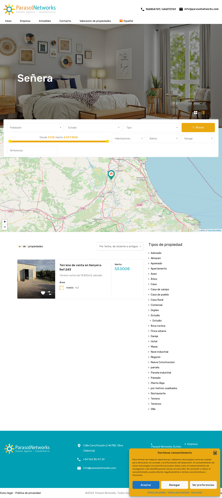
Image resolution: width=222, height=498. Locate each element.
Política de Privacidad (178, 492)
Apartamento (159, 268)
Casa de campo (160, 289)
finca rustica (158, 325)
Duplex (155, 310)
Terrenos (156, 403)
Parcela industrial (161, 372)
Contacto (65, 21)
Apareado (156, 263)
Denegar (174, 485)
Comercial (156, 305)
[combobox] (35, 127)
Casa (154, 284)
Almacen (156, 258)
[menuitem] (126, 21)
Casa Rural (157, 299)
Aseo (154, 273)
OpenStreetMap (214, 230)
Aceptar (146, 485)
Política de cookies (156, 492)
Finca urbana (158, 331)
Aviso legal (196, 492)
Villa (153, 409)
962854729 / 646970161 (161, 9)
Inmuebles (45, 21)
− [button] (5, 227)
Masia (154, 346)
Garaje (154, 336)
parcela (155, 367)
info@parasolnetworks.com (201, 9)
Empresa (25, 21)
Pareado (156, 377)
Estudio (155, 315)
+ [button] (5, 222)
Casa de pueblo (160, 294)
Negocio (155, 357)
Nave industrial (159, 351)
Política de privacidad (28, 493)
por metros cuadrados (164, 388)
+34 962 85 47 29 (94, 459)
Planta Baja (157, 383)
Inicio (8, 21)
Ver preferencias (203, 485)
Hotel (154, 341)
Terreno (155, 398)
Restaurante (158, 393)
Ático (154, 279)
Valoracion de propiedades (95, 21)
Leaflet (201, 230)
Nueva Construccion (163, 362)
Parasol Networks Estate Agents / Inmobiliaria (166, 448)
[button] (215, 452)
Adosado (156, 253)
